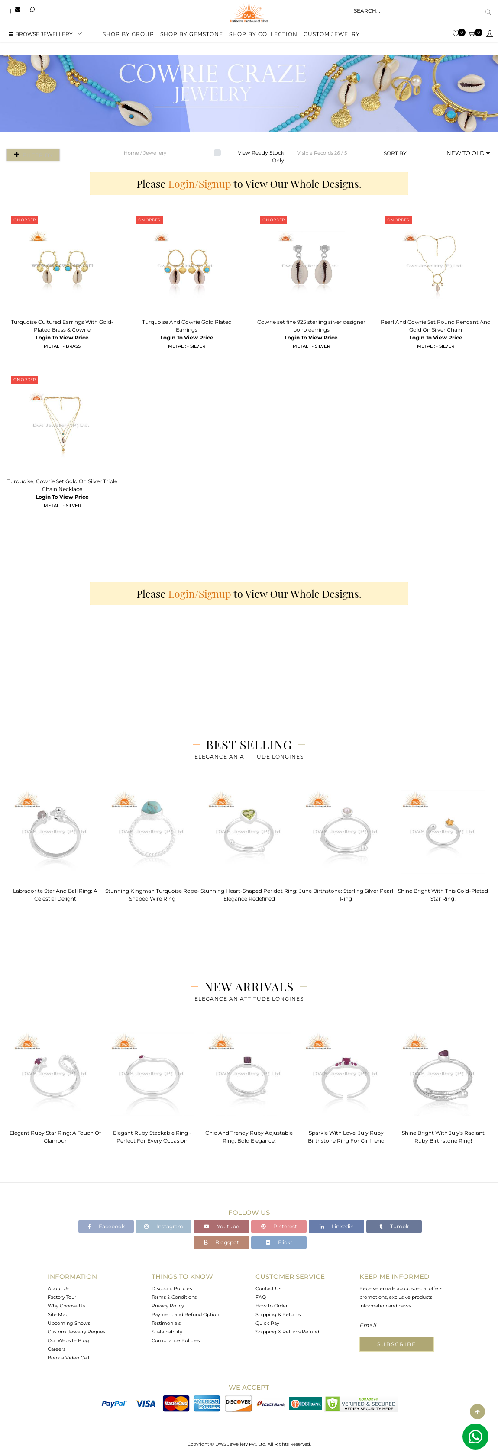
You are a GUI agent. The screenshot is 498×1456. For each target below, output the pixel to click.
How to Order (271, 1306)
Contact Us (268, 1288)
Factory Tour (62, 1297)
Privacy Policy (168, 1306)
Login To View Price (62, 337)
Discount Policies (172, 1288)
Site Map (58, 1314)
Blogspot (221, 1242)
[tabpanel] (54, 843)
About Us (58, 1288)
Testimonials (166, 1323)
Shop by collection (263, 35)
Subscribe (396, 1344)
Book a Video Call (68, 1358)
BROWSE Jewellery (41, 35)
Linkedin (337, 1226)
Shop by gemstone (191, 35)
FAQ (260, 1297)
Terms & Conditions (174, 1297)
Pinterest (279, 1226)
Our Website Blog (68, 1340)
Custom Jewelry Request (77, 1332)
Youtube (221, 1226)
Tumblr (394, 1226)
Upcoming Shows (69, 1323)
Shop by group (128, 35)
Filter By (31, 155)
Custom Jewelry (332, 35)
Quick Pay (267, 1323)
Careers (56, 1349)
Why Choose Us (66, 1306)
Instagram (163, 1226)
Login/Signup (199, 183)
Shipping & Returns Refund (287, 1332)
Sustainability (167, 1332)
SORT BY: (396, 152)
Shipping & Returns (278, 1314)
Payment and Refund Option (185, 1314)
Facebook (106, 1226)
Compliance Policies (176, 1340)
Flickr (279, 1242)
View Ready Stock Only (261, 156)
